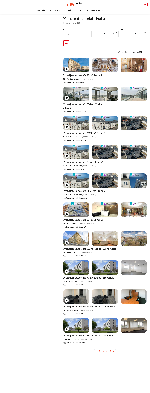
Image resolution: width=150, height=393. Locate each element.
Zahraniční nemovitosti (73, 10)
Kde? (121, 30)
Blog (111, 10)
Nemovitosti (55, 10)
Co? (92, 30)
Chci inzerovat (141, 4)
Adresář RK (42, 10)
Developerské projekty (96, 10)
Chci (65, 30)
